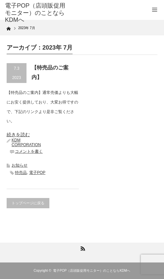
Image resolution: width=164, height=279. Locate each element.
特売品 (21, 172)
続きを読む (18, 134)
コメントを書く (29, 151)
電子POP (37, 172)
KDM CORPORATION (26, 142)
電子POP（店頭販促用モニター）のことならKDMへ (91, 270)
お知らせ (19, 165)
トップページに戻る (28, 203)
